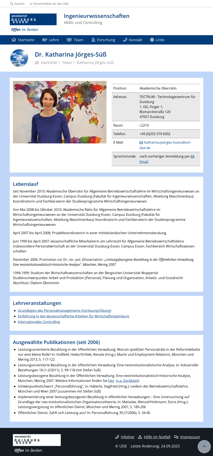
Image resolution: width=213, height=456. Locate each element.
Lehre (50, 39)
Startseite (23, 39)
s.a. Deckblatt (127, 380)
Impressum (187, 436)
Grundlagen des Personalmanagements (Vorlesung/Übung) (64, 310)
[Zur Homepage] (33, 23)
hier (111, 380)
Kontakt (132, 39)
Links (157, 39)
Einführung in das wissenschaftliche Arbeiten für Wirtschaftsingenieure (73, 316)
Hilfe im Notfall (154, 436)
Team (75, 39)
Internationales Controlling (39, 321)
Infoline (124, 436)
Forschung (103, 39)
